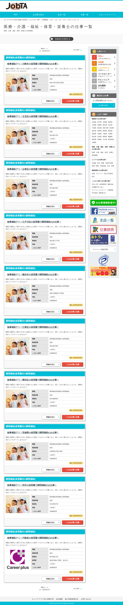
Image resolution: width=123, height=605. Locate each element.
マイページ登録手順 (100, 249)
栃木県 (105, 125)
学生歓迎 (95, 193)
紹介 (93, 176)
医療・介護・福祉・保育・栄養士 (103, 152)
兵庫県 (110, 134)
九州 (108, 166)
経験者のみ (102, 193)
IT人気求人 (103, 86)
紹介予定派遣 (108, 173)
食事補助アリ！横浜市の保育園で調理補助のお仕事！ (33, 274)
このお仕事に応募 (72, 101)
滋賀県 (94, 134)
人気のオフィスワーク (103, 75)
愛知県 (110, 131)
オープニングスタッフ (99, 190)
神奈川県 (105, 128)
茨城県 (99, 125)
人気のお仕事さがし (103, 57)
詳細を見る (50, 101)
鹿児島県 (111, 139)
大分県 (105, 139)
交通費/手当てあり (98, 187)
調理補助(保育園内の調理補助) (20, 57)
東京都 (99, 128)
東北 (98, 163)
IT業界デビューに (103, 69)
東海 (93, 166)
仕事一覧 (84, 15)
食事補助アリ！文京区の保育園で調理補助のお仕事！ (33, 116)
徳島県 (105, 136)
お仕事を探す (38, 15)
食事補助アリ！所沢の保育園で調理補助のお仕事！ (32, 485)
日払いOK (95, 184)
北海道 (94, 122)
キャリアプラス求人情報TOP (43, 599)
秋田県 (110, 122)
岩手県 (99, 122)
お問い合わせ (86, 599)
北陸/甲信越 (109, 163)
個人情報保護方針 (72, 599)
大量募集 (110, 190)
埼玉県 (110, 125)
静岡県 (105, 131)
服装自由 (110, 184)
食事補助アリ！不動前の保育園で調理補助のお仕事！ (33, 538)
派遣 (93, 173)
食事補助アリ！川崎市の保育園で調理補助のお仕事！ (33, 64)
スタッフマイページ (107, 15)
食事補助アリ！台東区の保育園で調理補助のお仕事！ (33, 169)
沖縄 (112, 166)
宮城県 (105, 122)
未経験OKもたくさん (103, 80)
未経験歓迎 (103, 184)
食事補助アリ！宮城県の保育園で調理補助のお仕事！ (33, 432)
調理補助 (95, 155)
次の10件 (76, 50)
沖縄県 (94, 142)
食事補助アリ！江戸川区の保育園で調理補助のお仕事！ (34, 222)
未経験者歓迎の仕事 (103, 63)
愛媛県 (110, 136)
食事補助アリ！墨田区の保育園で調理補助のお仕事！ (33, 380)
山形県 (94, 125)
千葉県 (94, 128)
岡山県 (94, 136)
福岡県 (94, 139)
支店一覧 (61, 15)
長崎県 (99, 139)
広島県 (99, 136)
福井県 (94, 131)
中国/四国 (103, 166)
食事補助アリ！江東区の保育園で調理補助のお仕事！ (33, 327)
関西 (97, 166)
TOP (15, 15)
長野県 (99, 131)
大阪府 (105, 134)
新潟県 (112, 128)
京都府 (99, 134)
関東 (102, 163)
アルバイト (99, 173)
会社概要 (59, 599)
